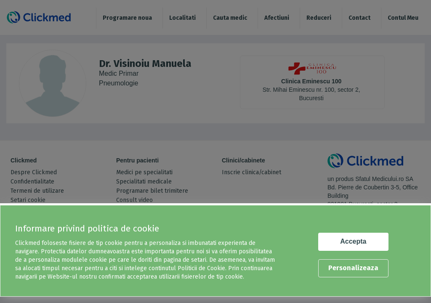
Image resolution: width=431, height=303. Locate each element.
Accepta (353, 241)
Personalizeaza (353, 268)
